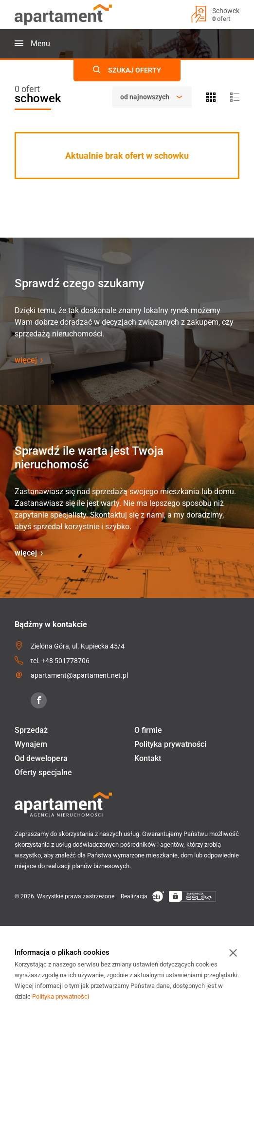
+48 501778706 (65, 661)
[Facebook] (39, 700)
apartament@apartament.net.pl (79, 675)
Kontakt (147, 758)
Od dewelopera (41, 758)
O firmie (148, 730)
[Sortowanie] (152, 97)
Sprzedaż (31, 730)
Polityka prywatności (170, 744)
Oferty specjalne (43, 772)
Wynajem (31, 744)
